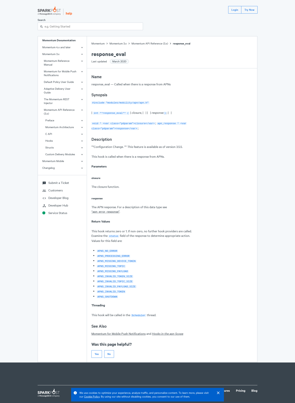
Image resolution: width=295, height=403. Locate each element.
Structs (49, 147)
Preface (49, 120)
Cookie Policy (92, 396)
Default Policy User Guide (59, 82)
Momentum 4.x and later (56, 47)
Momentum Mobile (53, 161)
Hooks (49, 140)
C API (48, 134)
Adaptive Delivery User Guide (57, 90)
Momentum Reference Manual (56, 62)
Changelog (48, 168)
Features (224, 384)
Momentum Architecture (59, 127)
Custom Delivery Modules (60, 154)
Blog (254, 384)
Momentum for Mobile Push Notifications (60, 73)
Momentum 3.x (50, 54)
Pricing (240, 384)
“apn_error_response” (105, 210)
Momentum (98, 43)
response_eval (181, 43)
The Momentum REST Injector (56, 101)
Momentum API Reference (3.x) (59, 111)
